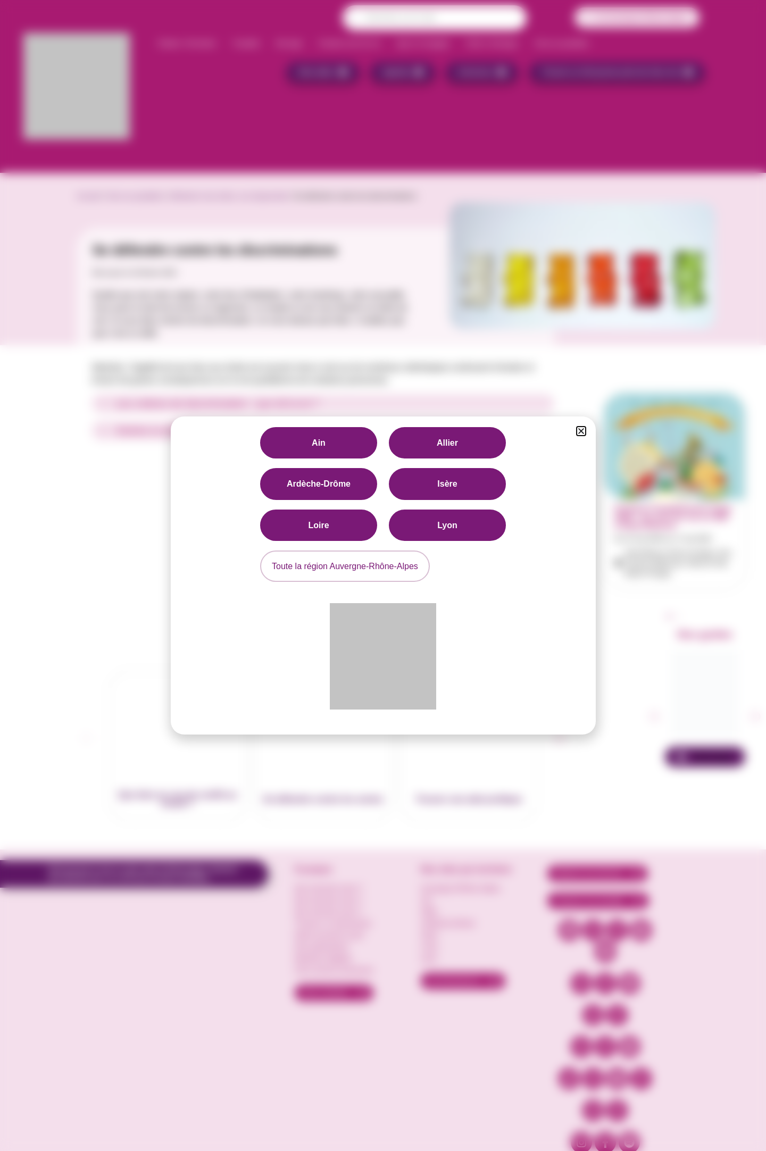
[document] (383, 575)
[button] (581, 431)
